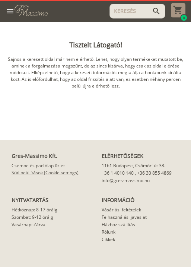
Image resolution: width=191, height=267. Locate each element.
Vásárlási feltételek (121, 210)
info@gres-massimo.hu (126, 180)
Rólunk (108, 232)
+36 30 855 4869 (154, 173)
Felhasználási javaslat (124, 217)
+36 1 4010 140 (118, 173)
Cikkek (108, 239)
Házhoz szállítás (118, 224)
